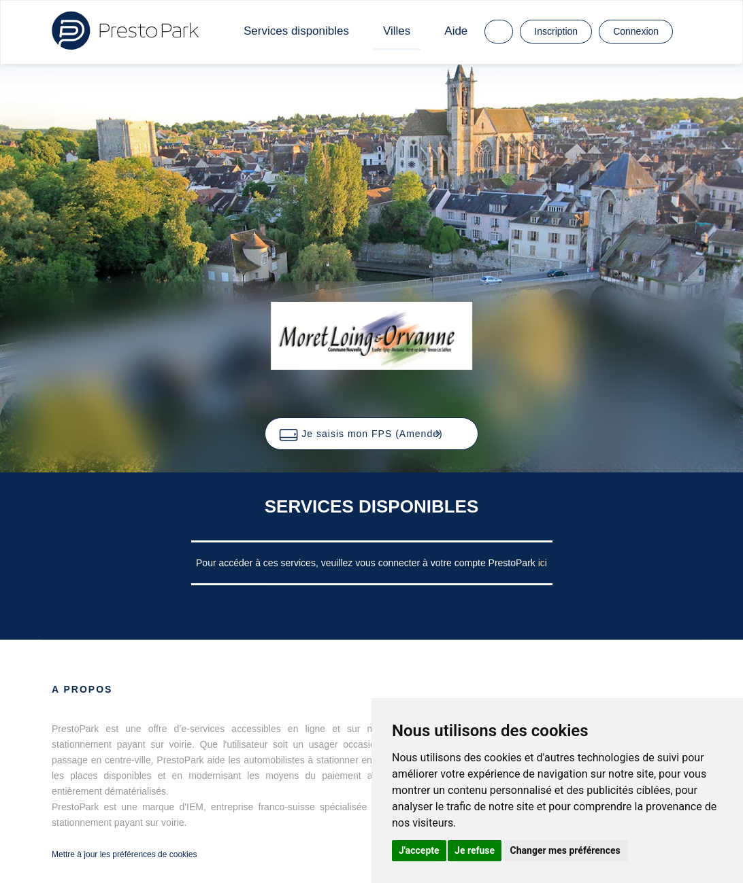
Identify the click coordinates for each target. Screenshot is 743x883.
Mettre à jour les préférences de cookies (124, 854)
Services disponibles (296, 30)
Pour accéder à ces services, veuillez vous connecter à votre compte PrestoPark (367, 562)
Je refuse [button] (475, 850)
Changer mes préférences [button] (565, 850)
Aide (455, 30)
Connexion (636, 31)
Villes (396, 30)
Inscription (556, 31)
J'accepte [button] (419, 850)
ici (542, 562)
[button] (371, 433)
